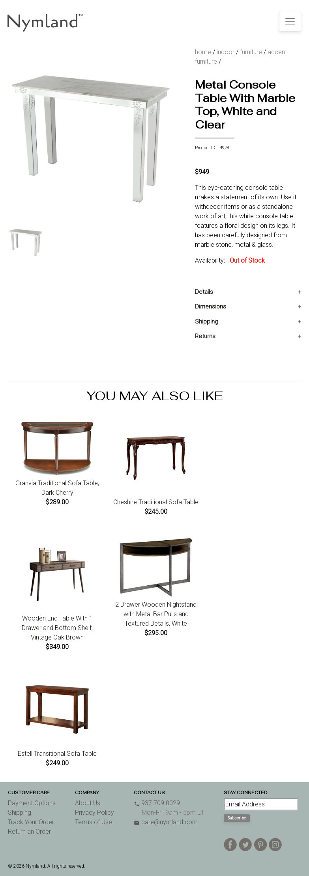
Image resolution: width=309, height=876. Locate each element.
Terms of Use (93, 822)
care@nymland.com (166, 822)
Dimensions (210, 306)
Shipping (206, 321)
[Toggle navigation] (290, 22)
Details (204, 291)
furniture (251, 52)
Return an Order (29, 831)
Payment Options (32, 803)
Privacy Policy (94, 812)
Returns (205, 336)
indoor (225, 52)
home (203, 52)
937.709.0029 (157, 803)
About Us (87, 803)
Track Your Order (31, 822)
